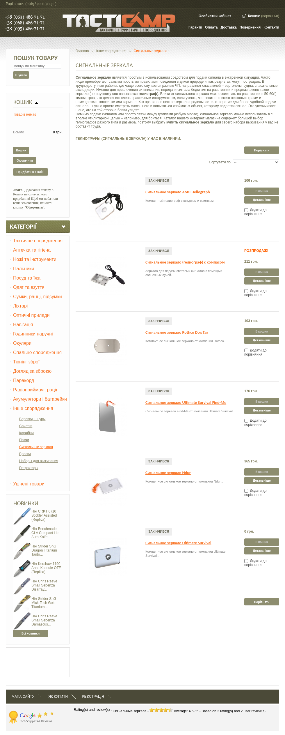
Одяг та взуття (28, 287)
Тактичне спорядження (38, 240)
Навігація (23, 324)
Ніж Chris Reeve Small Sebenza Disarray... (44, 585)
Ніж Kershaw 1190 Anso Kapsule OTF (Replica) (46, 568)
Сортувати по (220, 162)
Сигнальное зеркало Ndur (168, 472)
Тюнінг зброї (26, 361)
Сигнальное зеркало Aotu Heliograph (177, 192)
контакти (271, 27)
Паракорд (23, 380)
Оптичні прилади (31, 315)
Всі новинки (31, 633)
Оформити (25, 160)
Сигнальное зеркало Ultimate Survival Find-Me (185, 402)
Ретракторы (28, 468)
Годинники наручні (33, 333)
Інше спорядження (33, 408)
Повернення (250, 27)
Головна (82, 51)
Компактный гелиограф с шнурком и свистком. (179, 200)
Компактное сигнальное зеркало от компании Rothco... (186, 341)
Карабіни (26, 433)
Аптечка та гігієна (32, 250)
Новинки (25, 503)
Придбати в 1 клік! (30, 172)
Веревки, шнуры (32, 419)
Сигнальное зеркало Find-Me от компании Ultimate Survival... (190, 411)
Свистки (25, 426)
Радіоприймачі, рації (35, 389)
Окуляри (22, 343)
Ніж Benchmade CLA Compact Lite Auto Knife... (45, 533)
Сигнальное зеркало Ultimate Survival (178, 542)
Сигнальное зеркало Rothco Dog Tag (176, 332)
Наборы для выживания (38, 461)
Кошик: (254, 16)
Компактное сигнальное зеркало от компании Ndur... (184, 481)
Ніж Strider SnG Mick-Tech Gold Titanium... (43, 603)
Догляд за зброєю (32, 371)
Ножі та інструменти (34, 259)
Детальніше (262, 200)
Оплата (211, 27)
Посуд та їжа (26, 277)
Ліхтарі (20, 305)
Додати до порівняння (255, 212)
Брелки (25, 454)
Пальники (23, 268)
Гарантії (195, 27)
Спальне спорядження (37, 352)
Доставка (229, 27)
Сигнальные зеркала (36, 447)
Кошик (22, 101)
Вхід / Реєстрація (40, 4)
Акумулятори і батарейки (40, 399)
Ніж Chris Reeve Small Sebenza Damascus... (44, 620)
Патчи (24, 440)
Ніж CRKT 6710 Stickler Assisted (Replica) (44, 515)
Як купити (58, 697)
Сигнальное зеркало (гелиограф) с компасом (185, 262)
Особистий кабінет (215, 16)
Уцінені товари (28, 483)
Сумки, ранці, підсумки (37, 296)
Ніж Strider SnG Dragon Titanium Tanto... (44, 550)
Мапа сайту (23, 697)
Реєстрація (93, 697)
